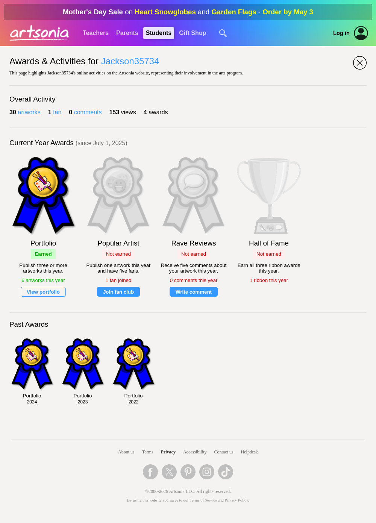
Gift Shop (192, 33)
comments (88, 112)
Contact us (223, 452)
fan (57, 112)
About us (126, 452)
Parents (127, 33)
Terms (147, 452)
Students (158, 33)
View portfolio (43, 292)
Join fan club (118, 292)
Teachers (96, 33)
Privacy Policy (236, 500)
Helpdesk (249, 452)
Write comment (194, 292)
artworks (29, 112)
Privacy (168, 452)
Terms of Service (203, 500)
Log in (341, 33)
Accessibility (195, 452)
